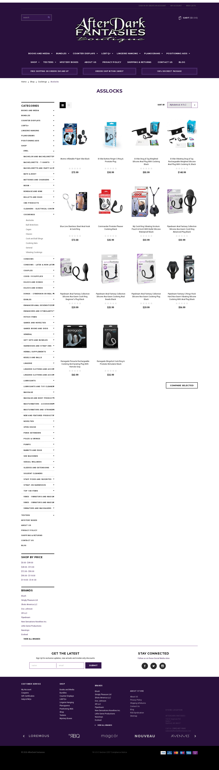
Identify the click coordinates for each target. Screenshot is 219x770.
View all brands (32, 639)
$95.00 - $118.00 (28, 576)
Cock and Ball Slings (34, 239)
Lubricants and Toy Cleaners (38, 387)
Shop (34, 62)
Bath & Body (30, 174)
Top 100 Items (31, 491)
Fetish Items (30, 317)
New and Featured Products (38, 416)
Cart (190, 17)
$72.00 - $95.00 (27, 571)
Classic (29, 234)
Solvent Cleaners (33, 473)
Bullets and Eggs (33, 197)
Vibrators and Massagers (37, 508)
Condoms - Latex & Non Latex (38, 265)
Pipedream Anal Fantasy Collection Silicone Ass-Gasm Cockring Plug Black (146, 296)
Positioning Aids (176, 53)
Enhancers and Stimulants (38, 311)
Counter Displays (84, 53)
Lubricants (30, 381)
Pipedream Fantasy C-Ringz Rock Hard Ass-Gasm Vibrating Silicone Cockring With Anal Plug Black (182, 296)
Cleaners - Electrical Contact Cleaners (38, 209)
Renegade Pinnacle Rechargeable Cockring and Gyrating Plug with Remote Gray (75, 364)
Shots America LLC (29, 604)
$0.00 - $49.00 (27, 563)
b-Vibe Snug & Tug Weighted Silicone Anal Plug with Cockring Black (146, 161)
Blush (23, 596)
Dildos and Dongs (33, 282)
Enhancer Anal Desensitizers (38, 305)
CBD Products (31, 203)
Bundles (61, 53)
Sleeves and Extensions (36, 468)
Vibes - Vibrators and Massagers (38, 497)
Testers (48, 62)
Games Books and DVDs (36, 329)
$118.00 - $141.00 (28, 580)
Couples (28, 271)
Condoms (29, 259)
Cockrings (42, 82)
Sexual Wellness (33, 462)
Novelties (29, 421)
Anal (26, 151)
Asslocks (30, 220)
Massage (28, 392)
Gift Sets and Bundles (36, 340)
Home (23, 82)
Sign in (142, 6)
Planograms (152, 53)
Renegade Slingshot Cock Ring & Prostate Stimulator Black (110, 362)
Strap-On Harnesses (35, 485)
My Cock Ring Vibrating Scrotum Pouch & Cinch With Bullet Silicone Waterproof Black (146, 229)
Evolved (24, 634)
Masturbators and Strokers (38, 410)
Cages (28, 229)
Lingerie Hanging (127, 53)
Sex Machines (31, 456)
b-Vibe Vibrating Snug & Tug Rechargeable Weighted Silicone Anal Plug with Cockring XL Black (182, 161)
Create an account (157, 6)
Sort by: (161, 105)
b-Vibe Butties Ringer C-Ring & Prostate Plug (110, 160)
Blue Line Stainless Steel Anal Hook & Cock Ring (75, 227)
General (29, 248)
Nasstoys (25, 630)
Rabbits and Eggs (33, 450)
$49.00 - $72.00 (27, 567)
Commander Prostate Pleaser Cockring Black (110, 227)
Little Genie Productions (31, 626)
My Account (176, 6)
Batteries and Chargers (36, 180)
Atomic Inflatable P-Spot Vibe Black (74, 159)
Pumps (27, 444)
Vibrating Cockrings (34, 252)
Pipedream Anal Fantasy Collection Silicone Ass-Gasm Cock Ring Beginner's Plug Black (75, 296)
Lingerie (28, 363)
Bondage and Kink (33, 191)
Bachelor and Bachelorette (38, 157)
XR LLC (24, 613)
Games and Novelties (35, 323)
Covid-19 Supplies (33, 276)
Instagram (162, 666)
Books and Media (39, 53)
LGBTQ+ (106, 53)
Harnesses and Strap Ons (38, 346)
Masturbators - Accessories (38, 404)
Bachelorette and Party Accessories (38, 168)
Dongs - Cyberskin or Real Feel (38, 294)
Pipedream (25, 617)
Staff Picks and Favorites (38, 479)
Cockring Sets (32, 243)
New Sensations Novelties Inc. (34, 622)
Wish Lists (191, 6)
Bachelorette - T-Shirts (37, 162)
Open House (30, 427)
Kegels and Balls (33, 358)
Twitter (153, 666)
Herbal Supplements (35, 352)
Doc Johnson (27, 609)
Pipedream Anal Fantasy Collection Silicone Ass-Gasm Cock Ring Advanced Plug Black (181, 229)
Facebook (145, 666)
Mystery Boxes (69, 62)
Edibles (27, 300)
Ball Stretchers (32, 225)
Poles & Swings (32, 439)
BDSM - (27, 186)
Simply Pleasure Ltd (29, 600)
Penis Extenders (32, 433)
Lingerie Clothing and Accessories (38, 369)
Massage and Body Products (38, 398)
